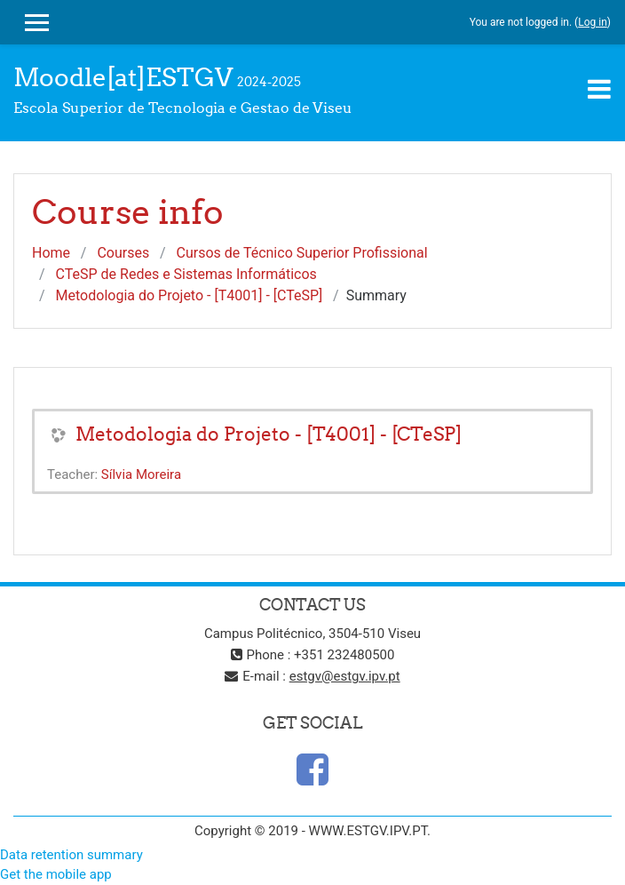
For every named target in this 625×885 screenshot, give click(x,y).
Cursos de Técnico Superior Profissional (301, 252)
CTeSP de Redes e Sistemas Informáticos (186, 274)
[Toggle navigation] (599, 89)
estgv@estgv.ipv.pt (344, 676)
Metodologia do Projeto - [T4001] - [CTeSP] (189, 295)
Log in (592, 22)
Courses (123, 252)
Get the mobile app (56, 874)
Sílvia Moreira (141, 474)
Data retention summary (71, 855)
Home (51, 252)
